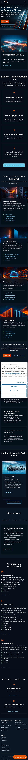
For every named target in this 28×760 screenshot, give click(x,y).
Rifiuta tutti (14, 395)
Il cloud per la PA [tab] (6, 520)
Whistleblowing (4, 729)
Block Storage (8, 335)
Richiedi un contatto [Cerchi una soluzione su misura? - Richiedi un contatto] (14, 711)
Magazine (3, 743)
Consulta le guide (18, 727)
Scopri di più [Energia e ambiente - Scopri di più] (5, 667)
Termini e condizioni (5, 758)
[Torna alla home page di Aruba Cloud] (6, 1)
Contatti (2, 732)
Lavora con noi (4, 740)
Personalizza (14, 390)
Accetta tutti (14, 386)
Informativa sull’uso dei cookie (12, 373)
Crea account (4, 722)
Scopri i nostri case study (14, 502)
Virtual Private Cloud (10, 297)
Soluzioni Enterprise (5, 750)
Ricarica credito (4, 724)
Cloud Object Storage (10, 333)
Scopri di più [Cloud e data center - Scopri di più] (5, 595)
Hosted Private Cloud (10, 295)
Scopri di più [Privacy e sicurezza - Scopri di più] (5, 634)
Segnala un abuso (5, 730)
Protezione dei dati (19, 722)
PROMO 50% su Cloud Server (12, 254)
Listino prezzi (18, 725)
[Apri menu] (2, 2)
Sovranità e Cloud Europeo (20, 724)
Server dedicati (8, 214)
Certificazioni (3, 738)
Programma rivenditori (5, 748)
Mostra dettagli (20, 382)
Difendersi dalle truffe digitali (21, 729)
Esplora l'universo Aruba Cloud (14, 165)
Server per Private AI (10, 220)
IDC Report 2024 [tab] (16, 520)
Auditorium (3, 747)
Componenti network (10, 216)
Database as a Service (10, 258)
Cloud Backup (8, 331)
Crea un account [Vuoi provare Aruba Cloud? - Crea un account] (14, 695)
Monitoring (7, 260)
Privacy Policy (4, 756)
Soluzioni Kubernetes (10, 256)
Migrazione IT (8, 292)
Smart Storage (8, 337)
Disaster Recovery (9, 299)
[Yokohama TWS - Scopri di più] (9, 493)
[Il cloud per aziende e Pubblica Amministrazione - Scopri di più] (8, 549)
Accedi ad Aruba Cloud (6, 725)
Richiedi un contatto (20, 757)
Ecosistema (3, 737)
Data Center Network (5, 745)
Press (2, 742)
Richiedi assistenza (5, 727)
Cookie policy (10, 756)
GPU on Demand (9, 218)
